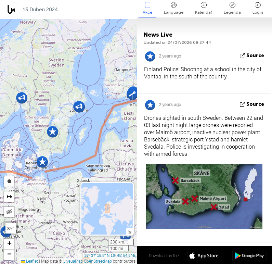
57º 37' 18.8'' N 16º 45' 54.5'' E (110, 255)
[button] (21, 97)
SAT (10, 228)
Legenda (232, 8)
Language (173, 8)
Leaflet (29, 261)
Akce (147, 8)
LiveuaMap (73, 261)
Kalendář (203, 8)
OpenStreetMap (98, 261)
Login (257, 8)
